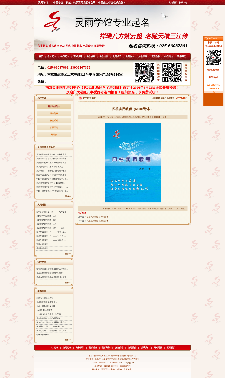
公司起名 (64, 56)
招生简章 (54, 113)
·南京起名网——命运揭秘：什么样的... (52, 330)
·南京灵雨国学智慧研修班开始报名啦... (52, 269)
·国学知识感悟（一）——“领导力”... (51, 240)
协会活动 (54, 120)
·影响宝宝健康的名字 (44, 298)
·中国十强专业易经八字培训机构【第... (52, 191)
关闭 (164, 117)
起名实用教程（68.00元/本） (98, 217)
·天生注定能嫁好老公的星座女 (48, 318)
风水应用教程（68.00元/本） (98, 221)
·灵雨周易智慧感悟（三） (46, 224)
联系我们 (181, 56)
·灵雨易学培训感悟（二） (46, 216)
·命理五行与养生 (43, 334)
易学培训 (103, 56)
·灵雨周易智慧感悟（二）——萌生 (50, 228)
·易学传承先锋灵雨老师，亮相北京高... (52, 154)
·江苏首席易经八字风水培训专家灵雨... (52, 163)
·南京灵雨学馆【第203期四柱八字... (50, 167)
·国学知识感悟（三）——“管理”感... (51, 232)
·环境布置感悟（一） (44, 244)
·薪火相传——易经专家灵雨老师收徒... (52, 171)
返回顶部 (180, 208)
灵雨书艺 (116, 56)
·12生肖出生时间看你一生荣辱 (48, 314)
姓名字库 (142, 56)
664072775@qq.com (126, 362)
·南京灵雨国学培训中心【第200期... (50, 183)
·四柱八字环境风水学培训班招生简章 (51, 277)
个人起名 (52, 56)
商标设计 (77, 56)
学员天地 (54, 127)
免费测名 (129, 56)
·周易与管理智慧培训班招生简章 (49, 273)
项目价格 (155, 56)
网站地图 (158, 347)
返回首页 (171, 347)
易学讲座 (90, 56)
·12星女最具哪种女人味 (45, 306)
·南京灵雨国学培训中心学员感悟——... (52, 187)
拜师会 (54, 134)
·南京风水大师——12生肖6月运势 (50, 326)
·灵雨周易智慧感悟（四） (46, 220)
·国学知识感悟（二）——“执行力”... (51, 236)
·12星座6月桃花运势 (44, 310)
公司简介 (168, 56)
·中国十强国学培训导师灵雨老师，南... (52, 179)
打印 (157, 117)
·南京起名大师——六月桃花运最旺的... (52, 322)
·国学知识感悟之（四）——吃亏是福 (51, 212)
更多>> (68, 196)
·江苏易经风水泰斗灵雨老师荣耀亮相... (52, 158)
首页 (41, 56)
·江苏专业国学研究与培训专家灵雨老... (52, 175)
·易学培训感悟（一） (44, 248)
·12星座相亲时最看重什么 (46, 302)
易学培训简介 (54, 106)
